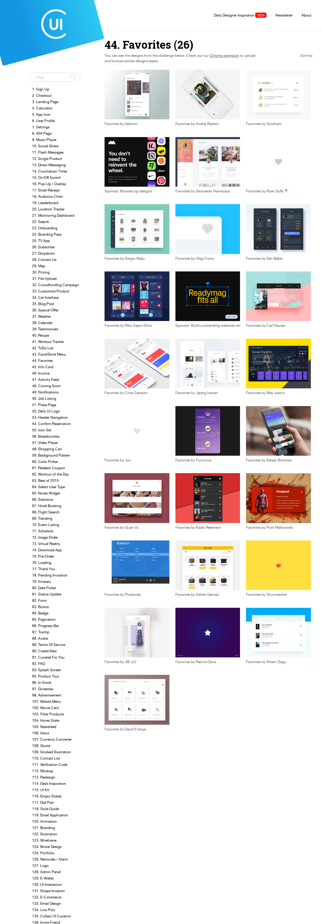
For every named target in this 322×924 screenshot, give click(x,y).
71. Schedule (42, 531)
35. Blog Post (43, 303)
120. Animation (44, 821)
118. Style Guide (45, 808)
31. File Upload (44, 278)
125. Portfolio (43, 853)
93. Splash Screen (46, 670)
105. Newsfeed (44, 726)
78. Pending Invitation (50, 575)
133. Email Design (46, 903)
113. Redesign (43, 777)
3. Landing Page (45, 101)
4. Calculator (42, 108)
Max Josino (275, 393)
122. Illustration (44, 834)
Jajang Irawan (207, 393)
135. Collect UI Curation (51, 916)
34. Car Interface (45, 297)
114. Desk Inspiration (49, 783)
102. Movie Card (45, 707)
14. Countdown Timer (49, 171)
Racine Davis (206, 662)
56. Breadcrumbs (45, 436)
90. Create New (44, 651)
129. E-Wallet (43, 878)
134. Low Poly (43, 909)
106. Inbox (40, 733)
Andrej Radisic (207, 124)
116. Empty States (47, 796)
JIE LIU (130, 662)
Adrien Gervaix (207, 594)
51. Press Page (44, 404)
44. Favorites (42, 360)
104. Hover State (45, 720)
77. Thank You (43, 569)
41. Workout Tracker (48, 341)
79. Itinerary (41, 581)
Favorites (182, 124)
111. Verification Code (49, 764)
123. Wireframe (44, 840)
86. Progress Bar (45, 625)
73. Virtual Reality (46, 543)
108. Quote (41, 745)
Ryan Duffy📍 (277, 191)
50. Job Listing (44, 398)
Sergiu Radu (135, 258)
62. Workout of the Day (50, 474)
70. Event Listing (45, 524)
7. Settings (41, 127)
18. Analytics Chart (47, 196)
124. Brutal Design (47, 846)
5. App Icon (41, 114)
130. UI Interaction (47, 884)
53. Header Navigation (50, 417)
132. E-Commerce (46, 897)
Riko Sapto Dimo (138, 325)
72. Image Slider (45, 537)
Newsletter (284, 15)
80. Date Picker (44, 588)
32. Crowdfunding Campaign (55, 285)
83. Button (40, 606)
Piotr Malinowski (279, 527)
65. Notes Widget (46, 493)
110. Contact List (46, 758)
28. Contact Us (44, 259)
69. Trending (42, 518)
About (306, 15)
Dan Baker (274, 258)
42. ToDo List (42, 348)
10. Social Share (45, 146)
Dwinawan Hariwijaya (213, 191)
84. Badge (40, 613)
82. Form (39, 600)
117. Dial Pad (42, 802)
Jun (128, 460)
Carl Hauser (275, 325)
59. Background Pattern (51, 455)
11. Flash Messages (48, 152)
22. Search (40, 221)
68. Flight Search (45, 512)
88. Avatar (40, 638)
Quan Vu (132, 527)
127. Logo (40, 865)
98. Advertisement (46, 695)
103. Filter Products (48, 714)
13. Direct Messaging (49, 165)
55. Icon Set (41, 430)
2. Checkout (42, 95)
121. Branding (43, 827)
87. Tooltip (40, 632)
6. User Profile (43, 120)
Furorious (203, 460)
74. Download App (47, 550)
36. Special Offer (45, 310)
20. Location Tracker (48, 209)
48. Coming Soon (46, 386)
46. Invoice (41, 373)
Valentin (131, 124)
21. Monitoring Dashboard (53, 215)
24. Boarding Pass (47, 234)
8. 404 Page (41, 133)
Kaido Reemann (208, 527)
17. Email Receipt (46, 190)
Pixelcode (133, 594)
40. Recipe (40, 335)
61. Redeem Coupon (48, 468)
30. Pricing (41, 272)
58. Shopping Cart (47, 449)
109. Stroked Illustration (51, 752)
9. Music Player (44, 139)
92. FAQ (38, 663)
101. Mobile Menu (46, 701)
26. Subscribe (43, 247)
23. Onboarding (44, 228)
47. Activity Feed (45, 379)
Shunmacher (276, 594)
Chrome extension (224, 55)
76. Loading (41, 562)
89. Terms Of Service (48, 644)
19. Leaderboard (45, 202)
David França (135, 729)
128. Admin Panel (46, 872)
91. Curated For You (48, 657)
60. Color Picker (45, 461)
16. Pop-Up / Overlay (49, 184)
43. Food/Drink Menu (49, 354)
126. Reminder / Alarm (50, 859)
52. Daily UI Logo (46, 411)
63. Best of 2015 (45, 480)
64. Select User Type (48, 487)
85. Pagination (44, 619)
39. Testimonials (45, 329)
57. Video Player (45, 442)
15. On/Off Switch (46, 177)
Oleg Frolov (205, 258)
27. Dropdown (43, 253)
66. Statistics (42, 499)
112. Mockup (42, 771)
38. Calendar (42, 322)
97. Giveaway (42, 689)
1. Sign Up (40, 89)
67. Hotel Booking (46, 505)
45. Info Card (42, 367)
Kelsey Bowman (279, 460)
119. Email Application (50, 815)
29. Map (38, 266)
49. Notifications (45, 392)
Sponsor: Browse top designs (128, 191)
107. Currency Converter (52, 739)
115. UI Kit (40, 790)
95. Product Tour (45, 676)
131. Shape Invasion (48, 891)
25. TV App (41, 240)
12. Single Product (47, 158)
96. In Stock (41, 682)
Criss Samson (136, 393)
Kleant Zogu (276, 662)
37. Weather (41, 316)
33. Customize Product (50, 291)
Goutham (273, 124)
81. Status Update (46, 594)
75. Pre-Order (43, 556)
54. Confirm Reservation (51, 423)
